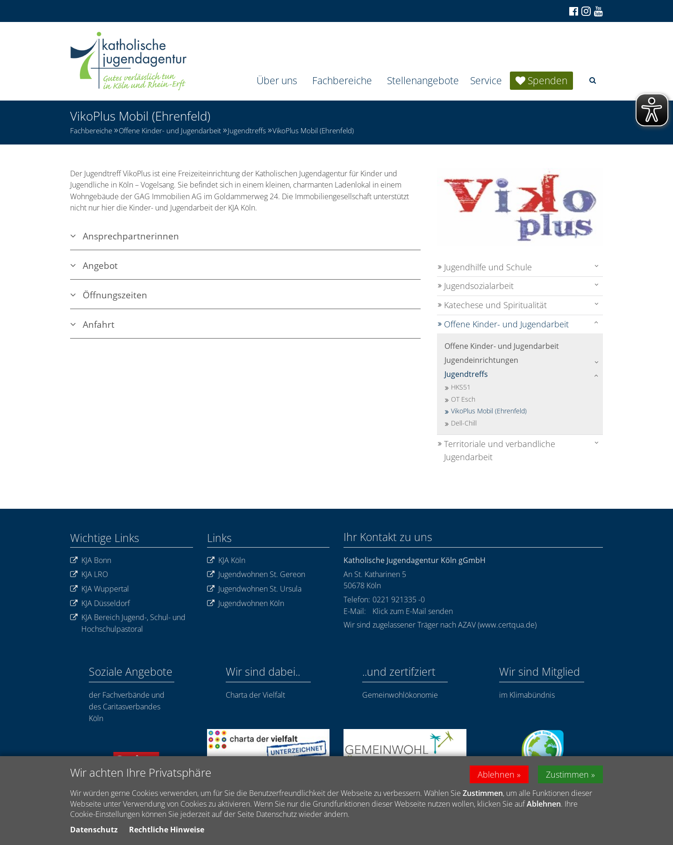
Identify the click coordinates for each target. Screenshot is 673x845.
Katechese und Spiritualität (495, 305)
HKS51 (461, 387)
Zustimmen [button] (567, 774)
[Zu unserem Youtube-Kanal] (598, 11)
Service (486, 80)
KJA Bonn (90, 560)
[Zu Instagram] (585, 11)
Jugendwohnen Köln (245, 603)
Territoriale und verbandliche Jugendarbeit (499, 450)
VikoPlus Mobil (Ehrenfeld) (313, 130)
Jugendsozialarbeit (479, 285)
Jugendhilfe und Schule (488, 267)
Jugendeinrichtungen (481, 360)
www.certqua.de (507, 625)
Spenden (547, 80)
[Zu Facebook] (573, 11)
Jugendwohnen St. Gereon (256, 574)
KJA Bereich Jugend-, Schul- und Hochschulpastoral (128, 623)
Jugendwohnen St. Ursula (254, 589)
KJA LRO (89, 574)
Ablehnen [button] (496, 774)
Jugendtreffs (247, 130)
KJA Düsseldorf (100, 603)
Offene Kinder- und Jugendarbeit (170, 130)
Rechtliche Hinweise (166, 829)
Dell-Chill (464, 423)
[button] (592, 80)
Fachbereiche (342, 80)
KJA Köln (226, 560)
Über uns (277, 80)
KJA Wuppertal (99, 589)
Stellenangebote (423, 80)
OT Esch (463, 399)
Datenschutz (94, 829)
